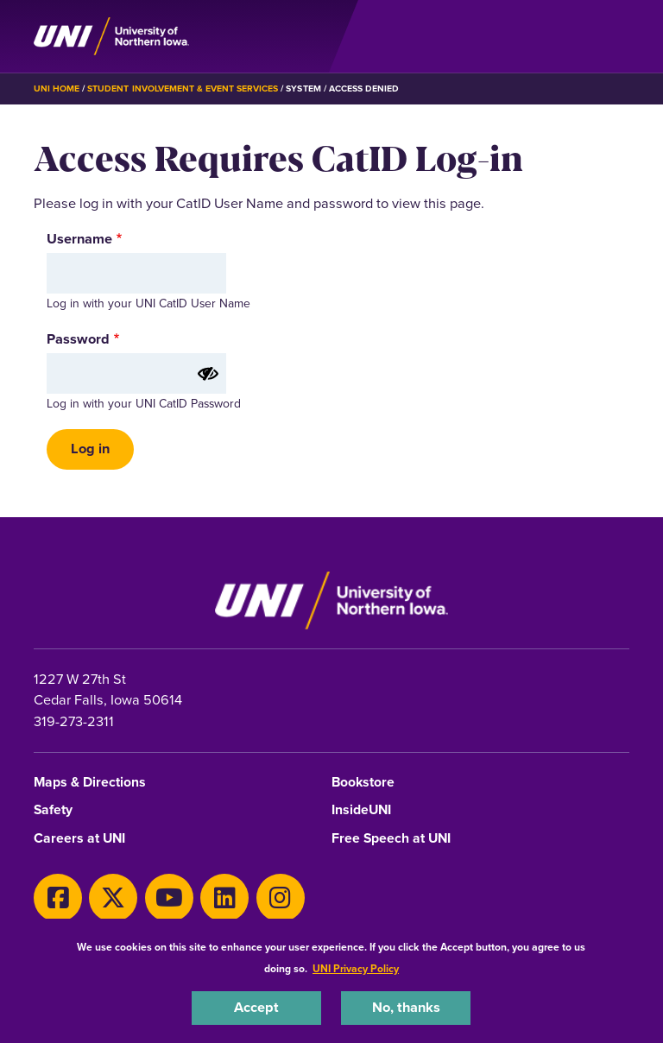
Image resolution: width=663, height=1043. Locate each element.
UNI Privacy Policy (356, 969)
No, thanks (406, 1007)
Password (78, 339)
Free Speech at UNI (391, 839)
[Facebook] (58, 898)
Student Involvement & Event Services (182, 88)
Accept (256, 1007)
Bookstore (363, 783)
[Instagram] (280, 898)
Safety (53, 810)
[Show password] (208, 374)
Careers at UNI (79, 839)
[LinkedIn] (224, 898)
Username (79, 239)
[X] (113, 898)
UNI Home (56, 88)
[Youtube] (169, 898)
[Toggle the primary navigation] (615, 36)
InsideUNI (361, 810)
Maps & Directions (90, 783)
